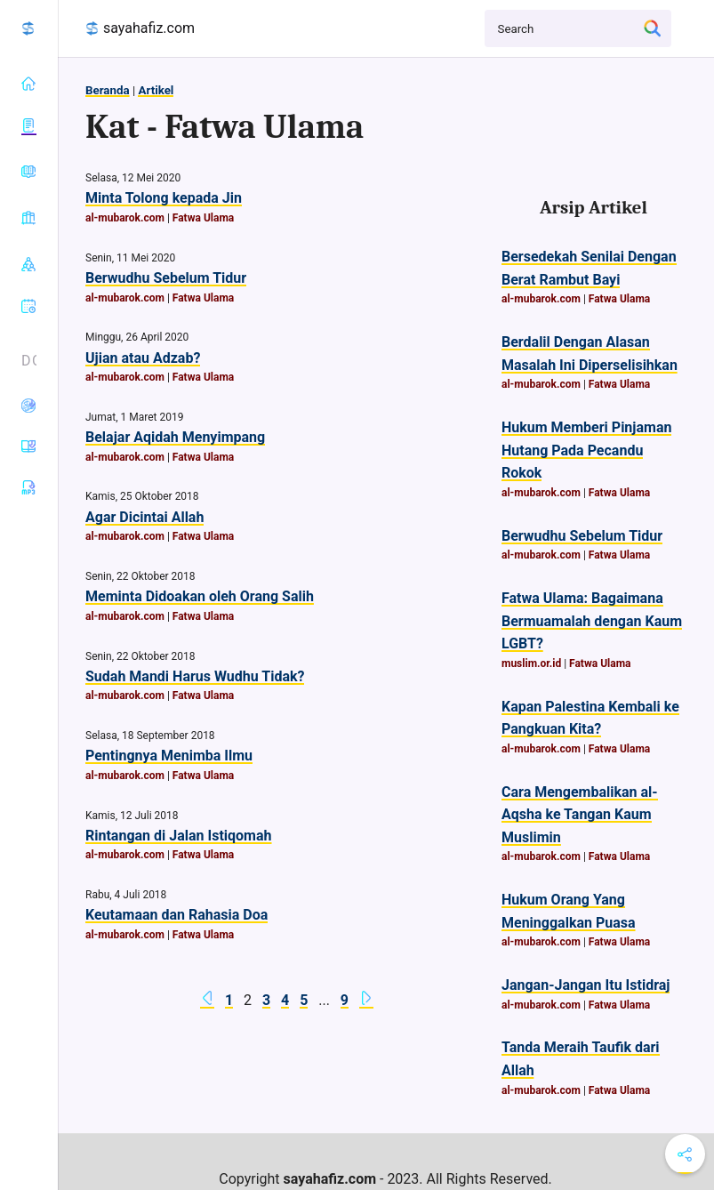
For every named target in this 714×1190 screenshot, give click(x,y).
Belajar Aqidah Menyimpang (175, 437)
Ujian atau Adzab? (142, 358)
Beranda (107, 90)
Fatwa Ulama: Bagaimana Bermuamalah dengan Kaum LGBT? (591, 621)
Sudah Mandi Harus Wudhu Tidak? (194, 676)
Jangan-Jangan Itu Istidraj (585, 985)
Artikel (155, 90)
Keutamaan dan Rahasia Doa (176, 914)
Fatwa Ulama (203, 218)
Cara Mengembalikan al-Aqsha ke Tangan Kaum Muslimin (579, 815)
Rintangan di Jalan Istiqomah (178, 835)
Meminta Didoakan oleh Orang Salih (199, 596)
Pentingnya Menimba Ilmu (169, 755)
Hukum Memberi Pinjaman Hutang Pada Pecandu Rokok (586, 450)
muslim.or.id (531, 663)
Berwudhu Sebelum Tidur (165, 277)
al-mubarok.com (124, 218)
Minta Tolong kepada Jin (163, 197)
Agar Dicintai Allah (144, 517)
